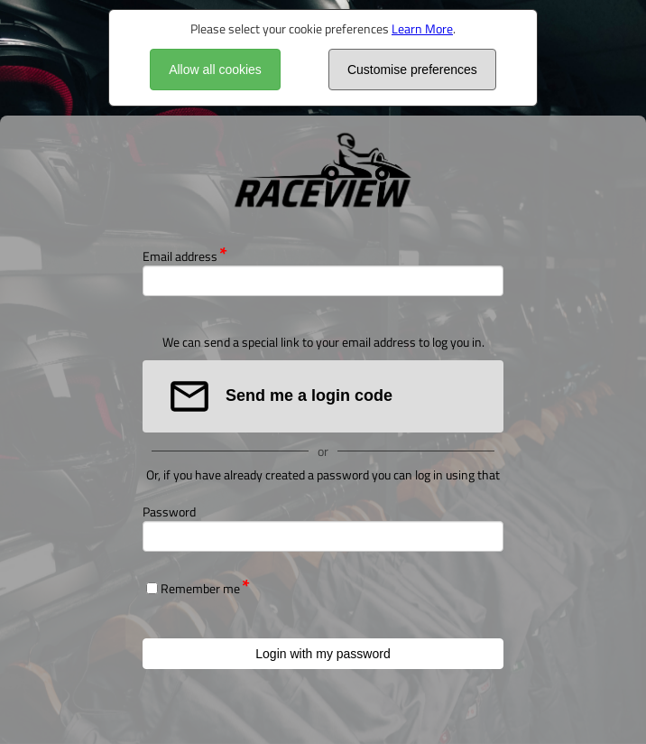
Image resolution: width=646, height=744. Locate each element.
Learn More (422, 28)
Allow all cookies (215, 69)
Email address (180, 255)
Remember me (200, 588)
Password (169, 511)
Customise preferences (412, 69)
